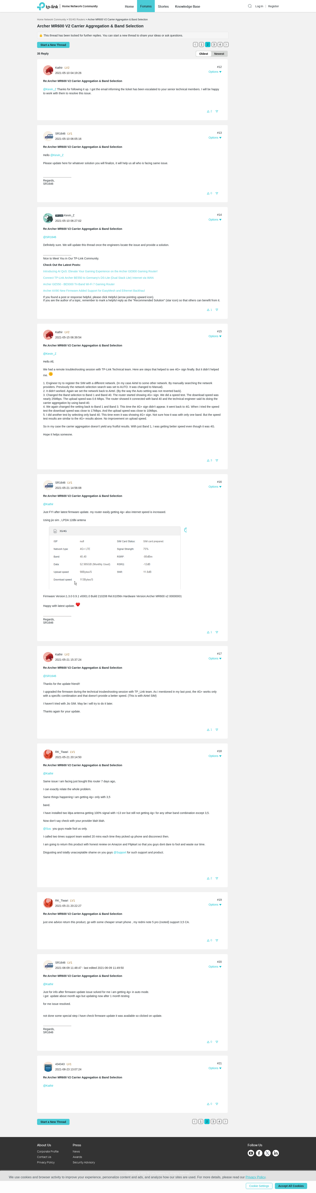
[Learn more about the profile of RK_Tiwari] (49, 754)
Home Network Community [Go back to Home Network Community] (51, 19)
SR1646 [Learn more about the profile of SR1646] (60, 133)
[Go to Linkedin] (275, 1153)
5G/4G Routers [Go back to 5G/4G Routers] (77, 19)
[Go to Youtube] (251, 1153)
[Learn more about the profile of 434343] (49, 1066)
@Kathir (48, 504)
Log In (259, 6)
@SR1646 (49, 237)
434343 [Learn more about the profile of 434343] (60, 1064)
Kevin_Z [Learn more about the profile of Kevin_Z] (69, 215)
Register (273, 6)
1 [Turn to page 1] (201, 44)
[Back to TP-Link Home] (47, 6)
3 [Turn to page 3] (214, 44)
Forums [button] (146, 6)
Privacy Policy (46, 1162)
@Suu (47, 828)
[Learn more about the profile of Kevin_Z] (49, 218)
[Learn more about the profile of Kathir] (49, 70)
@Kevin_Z (49, 89)
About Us (44, 1145)
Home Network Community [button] (80, 6)
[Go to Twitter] (267, 1153)
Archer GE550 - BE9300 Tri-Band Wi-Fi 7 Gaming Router (79, 284)
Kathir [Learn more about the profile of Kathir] (59, 67)
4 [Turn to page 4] (220, 44)
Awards (77, 1157)
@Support (119, 852)
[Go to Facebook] (259, 1153)
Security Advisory (84, 1162)
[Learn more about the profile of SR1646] (49, 136)
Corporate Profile (48, 1151)
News (76, 1151)
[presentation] (48, 70)
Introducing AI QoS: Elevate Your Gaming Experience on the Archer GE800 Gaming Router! (100, 271)
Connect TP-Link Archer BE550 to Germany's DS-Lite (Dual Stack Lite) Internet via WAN (98, 277)
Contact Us (44, 1157)
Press (77, 1145)
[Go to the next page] (226, 44)
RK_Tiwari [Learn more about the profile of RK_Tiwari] (61, 752)
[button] (129, 6)
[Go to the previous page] (195, 44)
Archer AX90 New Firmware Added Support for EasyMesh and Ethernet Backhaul (94, 290)
